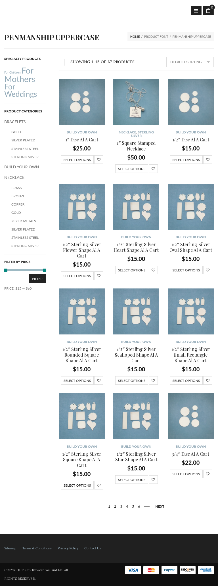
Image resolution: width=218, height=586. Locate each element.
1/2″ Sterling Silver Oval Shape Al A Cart (190, 247)
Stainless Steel (25, 148)
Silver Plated (23, 140)
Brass (16, 188)
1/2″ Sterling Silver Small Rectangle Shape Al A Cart (190, 354)
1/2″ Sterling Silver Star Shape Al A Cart (136, 456)
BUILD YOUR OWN (82, 132)
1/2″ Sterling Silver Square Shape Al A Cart (81, 459)
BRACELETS (15, 121)
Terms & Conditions (37, 548)
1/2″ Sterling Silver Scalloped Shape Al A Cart (136, 354)
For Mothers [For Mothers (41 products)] (19, 74)
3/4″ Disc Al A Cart (190, 454)
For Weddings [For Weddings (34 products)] (20, 90)
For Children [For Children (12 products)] (12, 72)
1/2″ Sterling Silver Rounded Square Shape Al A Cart (81, 354)
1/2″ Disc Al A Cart (190, 140)
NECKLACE (127, 132)
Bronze (18, 196)
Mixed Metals (23, 221)
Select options (77, 160)
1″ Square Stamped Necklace (136, 146)
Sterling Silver (142, 134)
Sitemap (10, 548)
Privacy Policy (68, 548)
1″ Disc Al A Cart (81, 140)
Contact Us (92, 548)
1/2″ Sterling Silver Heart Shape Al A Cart (136, 247)
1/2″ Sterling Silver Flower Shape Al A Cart (81, 250)
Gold (16, 132)
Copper (17, 204)
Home (135, 36)
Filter (37, 279)
